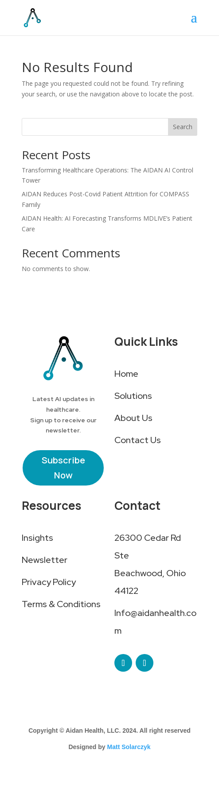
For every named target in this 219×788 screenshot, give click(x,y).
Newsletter (44, 560)
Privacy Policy (49, 582)
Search (182, 126)
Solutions (133, 396)
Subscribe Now (63, 467)
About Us (133, 418)
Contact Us (137, 440)
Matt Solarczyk (129, 746)
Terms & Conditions (61, 604)
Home (126, 373)
